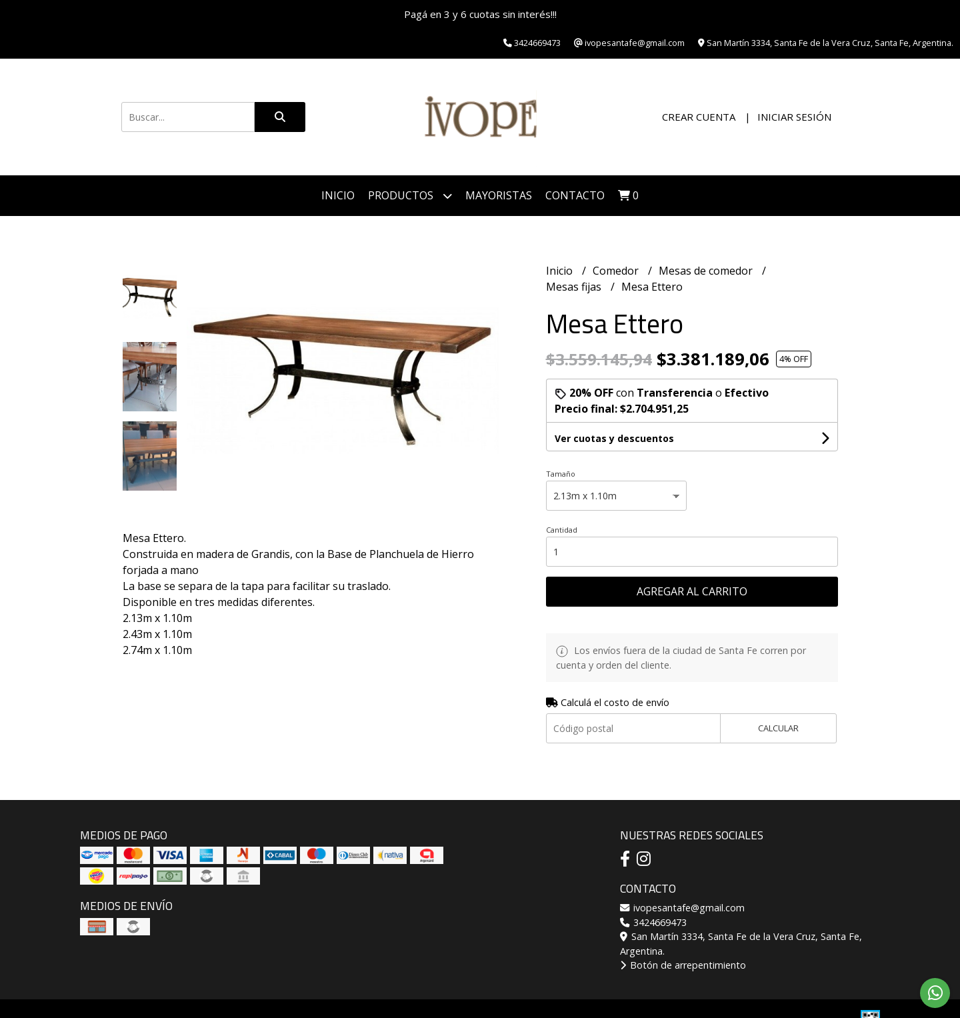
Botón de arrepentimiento (683, 965)
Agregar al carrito (692, 591)
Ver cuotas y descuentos (614, 438)
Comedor (617, 270)
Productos (410, 195)
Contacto (575, 195)
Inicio (338, 195)
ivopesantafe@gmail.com (682, 907)
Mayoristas (498, 195)
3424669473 (653, 922)
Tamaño (560, 474)
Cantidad (561, 530)
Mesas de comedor (707, 270)
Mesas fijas (575, 286)
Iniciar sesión (794, 116)
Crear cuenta (698, 116)
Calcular (778, 728)
